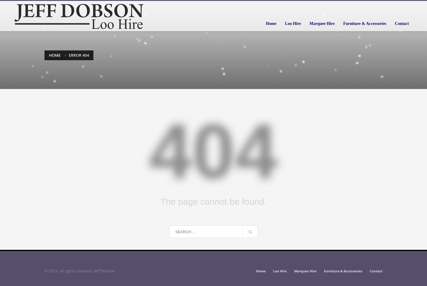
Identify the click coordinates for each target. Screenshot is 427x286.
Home (54, 55)
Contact (376, 271)
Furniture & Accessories (343, 271)
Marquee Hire (305, 271)
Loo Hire (280, 271)
